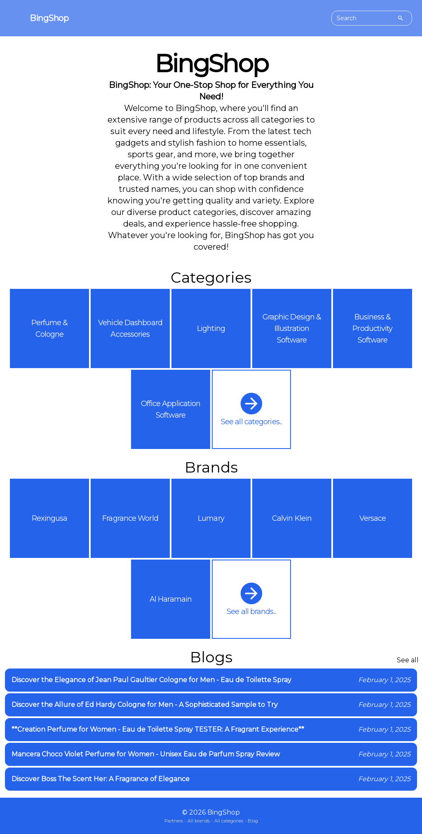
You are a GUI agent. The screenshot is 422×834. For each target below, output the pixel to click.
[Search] (400, 18)
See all (408, 660)
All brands (199, 821)
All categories (228, 821)
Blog (253, 821)
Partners (173, 821)
